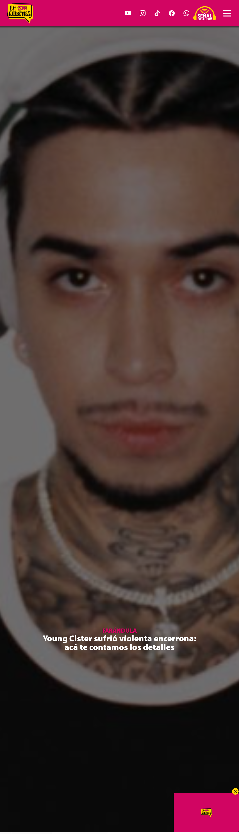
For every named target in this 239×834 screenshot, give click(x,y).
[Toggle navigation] (227, 13)
